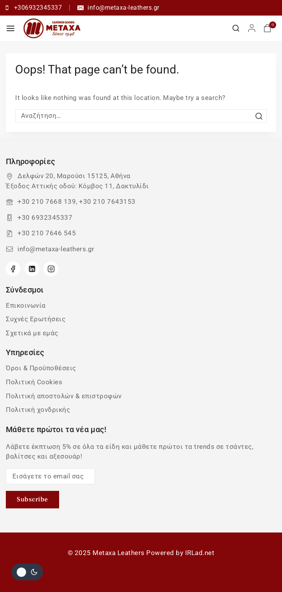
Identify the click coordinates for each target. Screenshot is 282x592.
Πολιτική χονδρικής (38, 409)
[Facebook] (13, 268)
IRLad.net (200, 553)
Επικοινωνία (26, 305)
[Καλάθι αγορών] (269, 28)
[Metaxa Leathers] (52, 28)
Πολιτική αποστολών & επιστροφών (64, 396)
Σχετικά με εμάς (32, 333)
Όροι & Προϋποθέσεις (41, 368)
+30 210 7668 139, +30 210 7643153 (77, 201)
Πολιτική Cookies (34, 382)
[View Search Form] (236, 28)
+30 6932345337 (45, 217)
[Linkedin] (32, 268)
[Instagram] (51, 268)
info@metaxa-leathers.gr (56, 249)
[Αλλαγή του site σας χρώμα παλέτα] (27, 572)
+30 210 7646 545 (47, 233)
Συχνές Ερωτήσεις (35, 319)
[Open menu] (10, 28)
